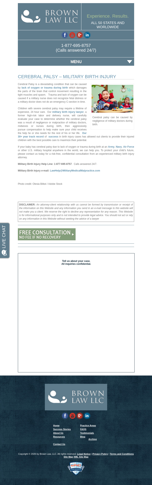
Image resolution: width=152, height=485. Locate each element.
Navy (119, 146)
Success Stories (62, 429)
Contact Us (59, 444)
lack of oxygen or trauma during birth (45, 87)
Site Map (68, 457)
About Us (58, 433)
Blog (82, 436)
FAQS (83, 429)
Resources (59, 436)
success (53, 136)
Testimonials (87, 433)
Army (111, 146)
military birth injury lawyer (68, 112)
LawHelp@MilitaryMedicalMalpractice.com (75, 170)
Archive (92, 439)
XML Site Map (81, 457)
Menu (76, 62)
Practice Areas (88, 425)
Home (56, 425)
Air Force (128, 146)
